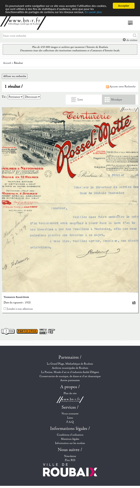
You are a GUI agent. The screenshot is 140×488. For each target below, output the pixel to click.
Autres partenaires (70, 380)
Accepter (123, 6)
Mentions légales (70, 439)
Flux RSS (70, 460)
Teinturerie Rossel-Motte (16, 297)
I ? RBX (8, 331)
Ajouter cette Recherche (120, 86)
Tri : (4, 97)
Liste (80, 99)
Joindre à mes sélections (20, 309)
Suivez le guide (47, 331)
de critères (130, 40)
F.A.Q (70, 422)
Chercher (134, 35)
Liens (70, 418)
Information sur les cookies (70, 443)
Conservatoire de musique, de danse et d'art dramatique (70, 376)
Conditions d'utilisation (70, 435)
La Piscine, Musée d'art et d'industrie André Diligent (70, 372)
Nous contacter (70, 414)
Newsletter (70, 456)
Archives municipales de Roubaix (70, 368)
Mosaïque (116, 99)
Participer (27, 331)
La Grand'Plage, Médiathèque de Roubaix (70, 364)
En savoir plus (93, 12)
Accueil (7, 63)
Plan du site (70, 393)
